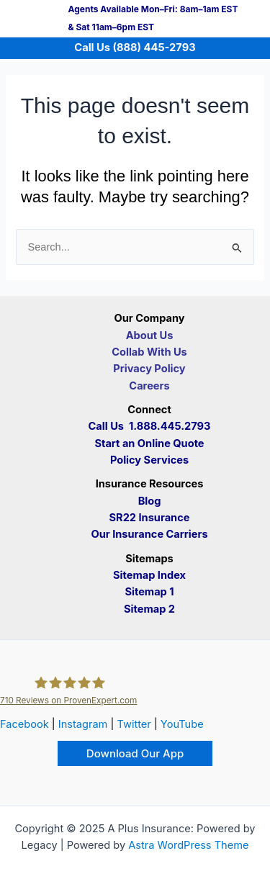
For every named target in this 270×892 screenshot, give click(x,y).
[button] (135, 753)
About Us (150, 335)
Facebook (24, 724)
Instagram (83, 724)
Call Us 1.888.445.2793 (150, 426)
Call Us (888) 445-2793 (134, 47)
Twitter (133, 724)
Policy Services (149, 460)
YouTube (182, 724)
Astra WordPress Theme (188, 845)
